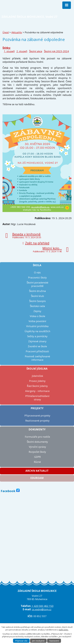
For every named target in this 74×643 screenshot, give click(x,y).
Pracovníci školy (37, 277)
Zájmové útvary (37, 341)
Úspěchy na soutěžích (37, 331)
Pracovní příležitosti (37, 351)
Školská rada (37, 306)
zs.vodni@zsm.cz (41, 609)
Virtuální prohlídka (37, 326)
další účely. (64, 629)
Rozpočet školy (37, 451)
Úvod (6, 32)
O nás (37, 272)
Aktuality (16, 32)
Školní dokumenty (37, 441)
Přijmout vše (21, 640)
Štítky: (7, 48)
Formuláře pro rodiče (37, 436)
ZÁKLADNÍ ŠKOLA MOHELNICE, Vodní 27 (29, 16)
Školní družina (37, 291)
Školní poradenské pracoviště (37, 284)
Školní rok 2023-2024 (56, 51)
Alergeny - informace (37, 391)
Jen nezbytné (38, 640)
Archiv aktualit (37, 470)
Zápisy (37, 311)
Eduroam (37, 478)
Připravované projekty (37, 415)
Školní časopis (37, 301)
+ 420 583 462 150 (42, 606)
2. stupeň (21, 51)
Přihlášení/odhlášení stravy (37, 397)
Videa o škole (37, 316)
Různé (37, 462)
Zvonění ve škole (37, 346)
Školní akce (35, 51)
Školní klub (37, 296)
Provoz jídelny (37, 381)
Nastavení (54, 640)
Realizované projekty (37, 420)
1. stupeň (9, 51)
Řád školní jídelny (37, 386)
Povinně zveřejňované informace (37, 358)
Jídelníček (37, 376)
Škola (37, 265)
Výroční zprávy (37, 446)
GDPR (37, 457)
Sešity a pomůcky (37, 336)
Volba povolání (37, 321)
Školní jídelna (37, 368)
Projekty (37, 408)
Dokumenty (37, 429)
